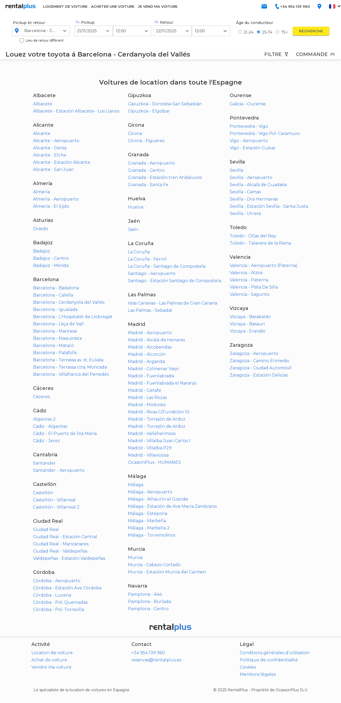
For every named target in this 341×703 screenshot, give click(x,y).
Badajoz (41, 251)
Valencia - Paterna (249, 279)
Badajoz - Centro (51, 258)
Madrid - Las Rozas (147, 397)
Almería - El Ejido (51, 206)
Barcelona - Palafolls (55, 352)
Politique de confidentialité (269, 659)
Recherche (311, 31)
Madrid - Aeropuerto (150, 332)
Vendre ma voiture (51, 667)
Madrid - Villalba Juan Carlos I (159, 440)
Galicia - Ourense (248, 103)
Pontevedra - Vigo (249, 126)
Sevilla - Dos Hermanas (254, 199)
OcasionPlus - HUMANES (154, 462)
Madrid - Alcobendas (150, 347)
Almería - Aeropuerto (56, 199)
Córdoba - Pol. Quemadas (60, 602)
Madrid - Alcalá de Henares (156, 339)
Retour (164, 22)
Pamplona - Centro (148, 608)
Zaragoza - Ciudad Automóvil (260, 367)
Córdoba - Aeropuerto (56, 580)
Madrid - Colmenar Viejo (153, 368)
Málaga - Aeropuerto (150, 491)
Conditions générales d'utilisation (275, 652)
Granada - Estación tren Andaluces (165, 177)
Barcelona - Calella (53, 295)
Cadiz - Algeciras (50, 426)
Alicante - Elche (49, 155)
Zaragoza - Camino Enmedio (259, 360)
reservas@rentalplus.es (156, 659)
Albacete (42, 103)
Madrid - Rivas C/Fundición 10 (158, 411)
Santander (44, 463)
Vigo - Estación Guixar (253, 147)
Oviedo (40, 228)
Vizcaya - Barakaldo (250, 316)
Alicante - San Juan (53, 169)
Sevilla (236, 170)
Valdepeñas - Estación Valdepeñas (69, 558)
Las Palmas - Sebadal (150, 310)
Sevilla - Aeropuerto (251, 177)
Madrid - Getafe (144, 390)
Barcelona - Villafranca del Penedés (71, 374)
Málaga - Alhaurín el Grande (158, 499)
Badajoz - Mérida (50, 265)
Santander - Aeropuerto (59, 470)
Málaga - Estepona (147, 513)
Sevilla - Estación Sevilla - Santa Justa (269, 206)
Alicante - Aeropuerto (56, 140)
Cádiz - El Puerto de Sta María (65, 433)
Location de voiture (52, 652)
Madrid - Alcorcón (147, 354)
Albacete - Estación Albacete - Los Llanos (76, 111)
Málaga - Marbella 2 (149, 527)
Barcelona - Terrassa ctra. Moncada (70, 367)
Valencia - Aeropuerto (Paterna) (264, 265)
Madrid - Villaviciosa (148, 455)
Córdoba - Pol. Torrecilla (58, 609)
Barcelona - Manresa (55, 331)
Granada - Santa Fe (148, 184)
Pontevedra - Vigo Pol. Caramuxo (265, 133)
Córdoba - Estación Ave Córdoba (67, 587)
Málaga (135, 484)
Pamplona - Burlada (149, 601)
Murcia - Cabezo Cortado (154, 564)
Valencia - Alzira (246, 272)
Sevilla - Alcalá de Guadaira (258, 184)
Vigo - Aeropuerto (249, 140)
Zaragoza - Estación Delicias (259, 375)
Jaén (133, 229)
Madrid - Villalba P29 (150, 447)
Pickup (85, 22)
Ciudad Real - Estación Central (65, 536)
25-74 (267, 32)
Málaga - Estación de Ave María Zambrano (172, 506)
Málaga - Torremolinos (151, 535)
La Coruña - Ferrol (147, 259)
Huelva (135, 207)
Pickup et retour (29, 22)
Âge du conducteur (254, 22)
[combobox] (24, 30)
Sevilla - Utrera (245, 213)
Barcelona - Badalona (56, 287)
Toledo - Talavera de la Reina (260, 243)
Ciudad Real (46, 529)
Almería (41, 191)
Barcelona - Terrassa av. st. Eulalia (68, 359)
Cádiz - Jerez (46, 440)
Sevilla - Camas (245, 191)
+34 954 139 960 (148, 652)
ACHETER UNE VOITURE (112, 6)
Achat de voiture (49, 659)
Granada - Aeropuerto (151, 163)
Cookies (248, 667)
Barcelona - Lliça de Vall (58, 323)
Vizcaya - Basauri (247, 323)
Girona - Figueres (146, 140)
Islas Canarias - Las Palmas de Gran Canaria (172, 303)
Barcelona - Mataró (53, 345)
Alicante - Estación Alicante (61, 162)
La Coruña (139, 251)
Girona (135, 133)
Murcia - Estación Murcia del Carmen (167, 571)
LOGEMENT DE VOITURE (65, 6)
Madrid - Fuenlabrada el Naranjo (162, 383)
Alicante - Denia (49, 147)
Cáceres (41, 396)
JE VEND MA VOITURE (157, 6)
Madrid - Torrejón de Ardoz (156, 419)
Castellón (43, 492)
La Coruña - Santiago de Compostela (166, 266)
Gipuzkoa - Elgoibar (149, 111)
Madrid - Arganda (146, 361)
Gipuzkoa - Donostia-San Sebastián (165, 103)
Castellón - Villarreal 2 (56, 507)
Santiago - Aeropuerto (152, 273)
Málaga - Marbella (147, 520)
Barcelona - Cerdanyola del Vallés (68, 302)
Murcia (135, 557)
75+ (284, 32)
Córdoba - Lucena (52, 595)
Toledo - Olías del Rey (253, 235)
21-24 (249, 32)
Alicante (41, 133)
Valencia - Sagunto (250, 294)
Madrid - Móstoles (146, 404)
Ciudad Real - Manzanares (60, 543)
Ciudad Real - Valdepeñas (60, 551)
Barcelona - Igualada (55, 309)
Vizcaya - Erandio (247, 331)
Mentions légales (258, 674)
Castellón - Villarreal (54, 499)
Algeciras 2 (44, 419)
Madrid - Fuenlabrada (151, 375)
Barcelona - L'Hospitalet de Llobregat (72, 316)
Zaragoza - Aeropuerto (254, 353)
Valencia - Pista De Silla (254, 287)
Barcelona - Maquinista (57, 338)
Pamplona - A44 (145, 594)
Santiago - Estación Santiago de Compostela (174, 280)
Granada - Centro (146, 170)
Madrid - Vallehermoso (152, 433)
